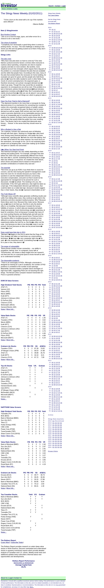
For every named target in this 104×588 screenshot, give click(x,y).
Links (16, 9)
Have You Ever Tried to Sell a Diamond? (15, 101)
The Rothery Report (54, 23)
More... (32, 587)
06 (52, 76)
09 (55, 33)
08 (55, 70)
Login (64, 6)
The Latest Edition (53, 15)
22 (59, 33)
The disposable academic (10, 260)
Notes (3, 309)
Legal (10, 578)
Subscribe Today (17, 542)
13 (55, 55)
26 (59, 49)
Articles (9, 9)
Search (51, 6)
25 (59, 35)
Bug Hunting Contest (8, 34)
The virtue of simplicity (9, 42)
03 (52, 39)
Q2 (56, 423)
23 (59, 58)
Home (4, 9)
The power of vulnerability (10, 246)
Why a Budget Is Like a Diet (11, 129)
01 (52, 33)
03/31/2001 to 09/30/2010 (23, 563)
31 (61, 39)
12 (55, 49)
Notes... (3, 399)
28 (59, 37)
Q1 (53, 421)
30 (61, 33)
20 (57, 55)
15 (57, 51)
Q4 (61, 423)
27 (59, 31)
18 (57, 74)
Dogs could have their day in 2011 (13, 232)
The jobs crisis (6, 59)
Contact (57, 6)
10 (55, 35)
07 (52, 31)
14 (55, 31)
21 (57, 31)
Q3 (58, 423)
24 (59, 39)
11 (55, 29)
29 (61, 51)
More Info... (10, 309)
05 (52, 35)
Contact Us (18, 578)
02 (52, 58)
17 (57, 39)
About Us (4, 578)
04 (52, 29)
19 (57, 35)
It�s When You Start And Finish (12, 149)
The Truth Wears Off (8, 194)
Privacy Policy (53, 451)
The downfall (5, 168)
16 (57, 33)
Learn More (5, 542)
